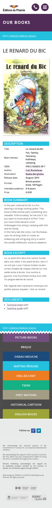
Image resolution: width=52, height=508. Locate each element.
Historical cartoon (26, 404)
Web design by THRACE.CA (13, 475)
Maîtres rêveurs (26, 366)
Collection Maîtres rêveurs (22, 35)
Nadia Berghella (35, 173)
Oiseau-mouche (26, 357)
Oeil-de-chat (26, 376)
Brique (26, 347)
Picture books (26, 337)
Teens (26, 385)
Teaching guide (15, 308)
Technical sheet (15, 304)
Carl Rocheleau (34, 170)
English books (26, 414)
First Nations (26, 395)
